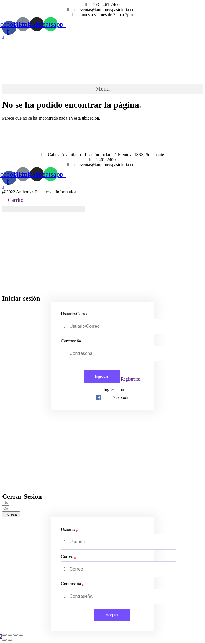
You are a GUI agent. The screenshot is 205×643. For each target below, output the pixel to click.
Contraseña (71, 341)
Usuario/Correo (75, 313)
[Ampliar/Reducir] (21, 635)
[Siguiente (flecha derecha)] (10, 640)
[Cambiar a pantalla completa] (15, 635)
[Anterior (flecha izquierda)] (4, 640)
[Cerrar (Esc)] (4, 635)
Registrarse (131, 379)
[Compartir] (10, 635)
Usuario (68, 529)
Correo (67, 556)
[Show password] (161, 353)
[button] (3, 37)
